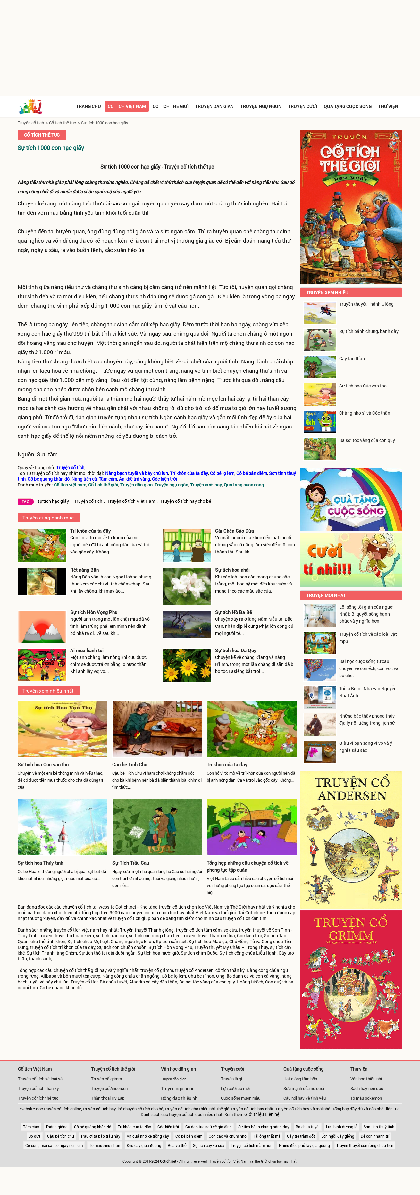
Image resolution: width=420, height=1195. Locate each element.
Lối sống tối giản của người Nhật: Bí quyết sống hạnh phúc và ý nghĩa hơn (366, 614)
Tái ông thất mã (267, 1136)
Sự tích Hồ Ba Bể (233, 612)
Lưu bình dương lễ (341, 1126)
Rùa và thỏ (177, 1145)
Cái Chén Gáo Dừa (234, 530)
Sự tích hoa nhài (232, 570)
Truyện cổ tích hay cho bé (185, 501)
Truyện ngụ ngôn (260, 106)
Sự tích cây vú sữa (208, 1145)
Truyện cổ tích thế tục (38, 1098)
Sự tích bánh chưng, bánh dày (369, 331)
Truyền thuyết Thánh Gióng (366, 304)
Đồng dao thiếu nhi (180, 1098)
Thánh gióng (57, 1126)
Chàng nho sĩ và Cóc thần (364, 413)
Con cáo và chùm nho (228, 1136)
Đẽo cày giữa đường (144, 1145)
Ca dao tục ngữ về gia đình (208, 1126)
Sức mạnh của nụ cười (303, 1088)
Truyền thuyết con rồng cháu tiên (364, 1145)
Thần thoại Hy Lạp (107, 1098)
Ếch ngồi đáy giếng (337, 1136)
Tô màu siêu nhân (104, 1145)
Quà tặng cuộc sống (348, 106)
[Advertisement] (210, 48)
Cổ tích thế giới (171, 106)
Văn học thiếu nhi (366, 1079)
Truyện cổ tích (31, 123)
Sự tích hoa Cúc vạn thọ (43, 764)
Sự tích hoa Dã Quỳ (235, 650)
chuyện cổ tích (77, 907)
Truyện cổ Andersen (109, 1088)
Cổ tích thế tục (62, 123)
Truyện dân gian (214, 106)
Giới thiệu (254, 1114)
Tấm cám (31, 1126)
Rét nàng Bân (84, 570)
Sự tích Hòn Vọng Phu (93, 612)
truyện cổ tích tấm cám (199, 930)
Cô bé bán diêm (188, 1136)
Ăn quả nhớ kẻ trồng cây (148, 1136)
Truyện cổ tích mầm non (252, 1145)
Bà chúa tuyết (308, 1126)
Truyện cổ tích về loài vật (41, 1079)
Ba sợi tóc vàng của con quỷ (367, 440)
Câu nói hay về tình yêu (304, 1098)
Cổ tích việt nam (127, 106)
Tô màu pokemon (366, 1098)
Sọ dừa (35, 1136)
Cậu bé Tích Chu (129, 764)
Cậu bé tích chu (60, 1136)
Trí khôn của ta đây (90, 530)
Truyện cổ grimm (106, 1079)
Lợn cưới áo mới (235, 1088)
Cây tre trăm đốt (301, 1136)
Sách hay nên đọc (366, 1088)
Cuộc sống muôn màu (240, 1098)
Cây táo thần (352, 358)
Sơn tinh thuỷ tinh (379, 1126)
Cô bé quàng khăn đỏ (92, 1126)
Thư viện (388, 106)
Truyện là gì (231, 1079)
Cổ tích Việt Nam (35, 1069)
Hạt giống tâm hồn (300, 1079)
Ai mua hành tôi (87, 650)
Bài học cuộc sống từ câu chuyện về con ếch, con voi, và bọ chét (369, 668)
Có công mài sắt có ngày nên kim (54, 1145)
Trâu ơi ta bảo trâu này (100, 1136)
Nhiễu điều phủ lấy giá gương (304, 1145)
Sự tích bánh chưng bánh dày (263, 1126)
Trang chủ (88, 106)
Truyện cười (302, 106)
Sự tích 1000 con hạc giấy (104, 123)
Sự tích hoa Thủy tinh (40, 862)
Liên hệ (272, 1114)
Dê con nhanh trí (375, 1136)
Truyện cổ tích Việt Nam (131, 501)
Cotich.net (125, 907)
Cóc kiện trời (168, 1126)
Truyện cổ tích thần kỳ (38, 1088)
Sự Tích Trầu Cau (130, 862)
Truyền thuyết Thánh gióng (147, 930)
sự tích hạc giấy (53, 501)
